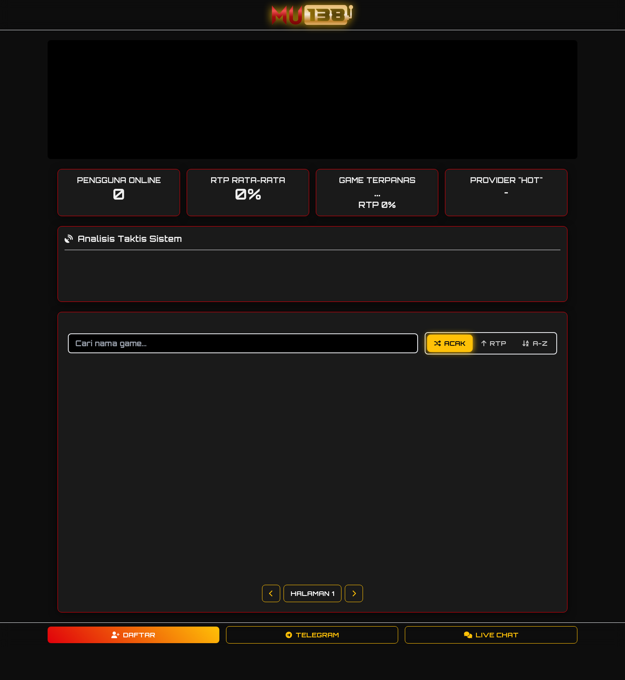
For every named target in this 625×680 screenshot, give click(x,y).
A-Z (535, 343)
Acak (450, 343)
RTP (493, 343)
